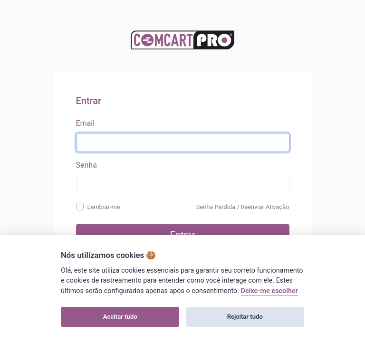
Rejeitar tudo (245, 316)
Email (85, 123)
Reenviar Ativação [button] (265, 206)
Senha (86, 165)
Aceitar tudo (120, 316)
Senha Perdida (215, 206)
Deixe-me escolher (269, 291)
